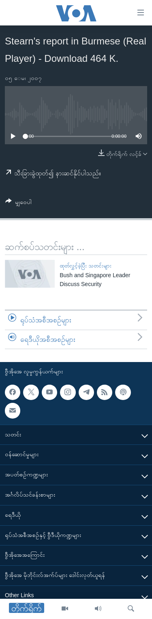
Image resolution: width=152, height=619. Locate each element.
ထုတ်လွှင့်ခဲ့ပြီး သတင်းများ (85, 266)
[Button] (18, 203)
